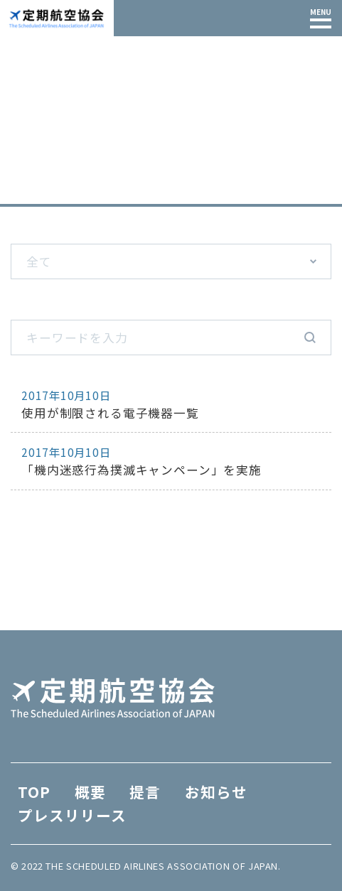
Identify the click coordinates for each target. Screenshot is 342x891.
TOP (22, 192)
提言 (145, 791)
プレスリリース (72, 815)
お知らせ (216, 791)
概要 (90, 791)
